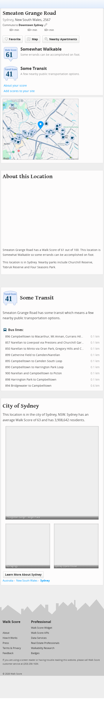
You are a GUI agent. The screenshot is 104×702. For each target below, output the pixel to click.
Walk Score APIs (40, 632)
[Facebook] (11, 627)
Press (6, 643)
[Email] (17, 627)
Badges (35, 653)
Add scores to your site (19, 91)
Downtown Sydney (31, 25)
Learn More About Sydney (23, 574)
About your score (15, 85)
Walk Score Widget (41, 627)
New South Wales (26, 580)
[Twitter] (5, 627)
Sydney (8, 20)
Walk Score (11, 622)
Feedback (8, 653)
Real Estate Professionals (45, 643)
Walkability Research (42, 648)
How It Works (10, 638)
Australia (8, 580)
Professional (41, 622)
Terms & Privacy (12, 648)
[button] (41, 125)
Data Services (39, 638)
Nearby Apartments (61, 39)
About (6, 632)
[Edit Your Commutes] (46, 24)
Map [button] (32, 39)
